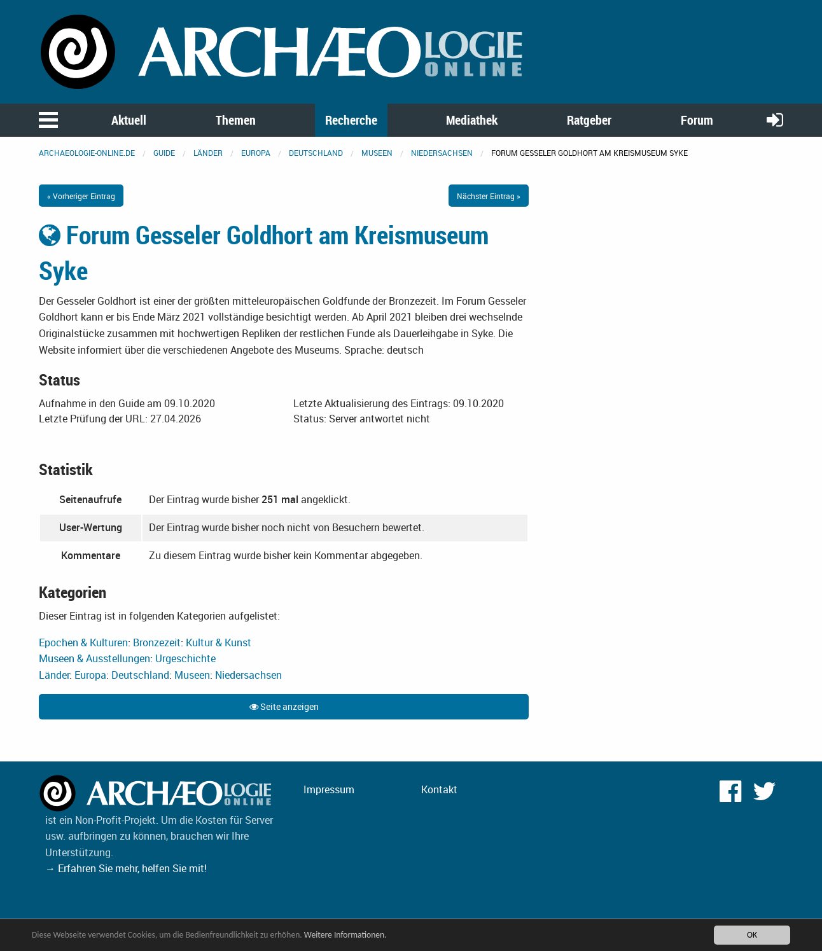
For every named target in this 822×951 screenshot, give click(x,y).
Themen (236, 119)
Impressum (328, 789)
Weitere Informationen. (345, 934)
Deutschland (316, 153)
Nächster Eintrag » (488, 196)
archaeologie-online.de (87, 153)
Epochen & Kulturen (83, 642)
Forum (697, 119)
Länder (208, 153)
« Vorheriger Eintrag (81, 196)
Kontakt (439, 789)
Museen (377, 153)
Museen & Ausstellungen (94, 658)
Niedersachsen (442, 153)
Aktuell (128, 119)
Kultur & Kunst (218, 642)
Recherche (351, 119)
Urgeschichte (185, 658)
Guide (164, 153)
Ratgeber (589, 119)
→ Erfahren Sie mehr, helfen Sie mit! (126, 868)
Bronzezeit (157, 642)
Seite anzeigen (284, 706)
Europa (255, 153)
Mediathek (472, 119)
